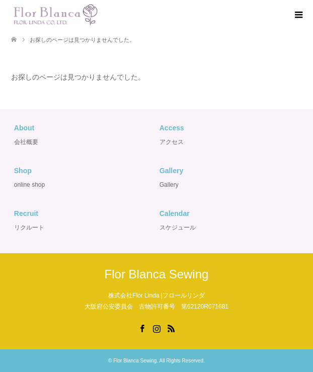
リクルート (29, 227)
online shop (29, 184)
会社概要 (26, 141)
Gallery (169, 184)
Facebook (141, 327)
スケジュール (178, 227)
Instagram (156, 327)
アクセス (172, 141)
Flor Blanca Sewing (157, 274)
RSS (171, 327)
